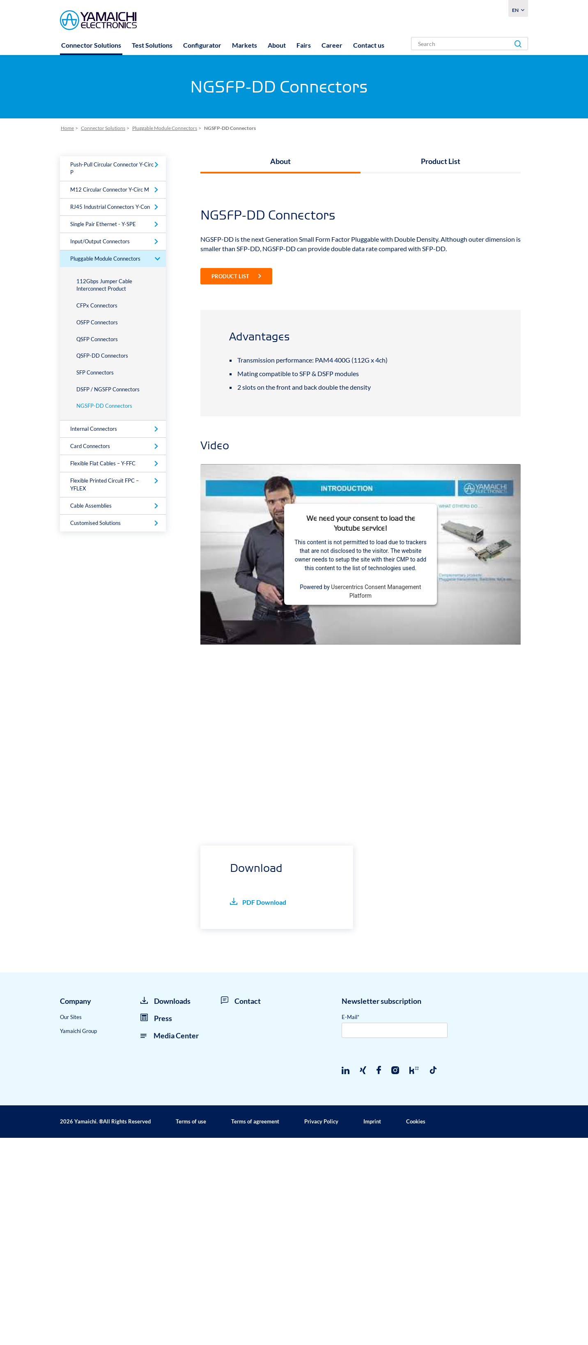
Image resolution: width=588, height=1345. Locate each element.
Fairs (303, 45)
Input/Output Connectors (100, 241)
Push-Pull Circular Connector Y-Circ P (112, 168)
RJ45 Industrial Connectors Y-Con (110, 206)
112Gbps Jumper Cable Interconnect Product (104, 285)
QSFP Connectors (97, 339)
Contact (241, 1208)
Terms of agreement (255, 1328)
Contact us (368, 45)
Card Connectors (90, 446)
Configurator (202, 45)
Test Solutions (152, 45)
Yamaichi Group (78, 1238)
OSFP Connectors (97, 322)
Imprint (372, 1328)
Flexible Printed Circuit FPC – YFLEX (104, 484)
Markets (244, 45)
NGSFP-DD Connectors (104, 405)
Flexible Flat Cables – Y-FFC (103, 463)
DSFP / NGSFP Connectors (108, 389)
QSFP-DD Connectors (102, 355)
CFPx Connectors (96, 305)
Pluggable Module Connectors (105, 258)
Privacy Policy (321, 1328)
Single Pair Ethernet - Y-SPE (103, 224)
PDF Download (258, 1109)
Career (332, 45)
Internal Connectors (93, 428)
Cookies (415, 1328)
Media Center (169, 1242)
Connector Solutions (91, 45)
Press (156, 1225)
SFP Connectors (95, 372)
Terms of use (191, 1328)
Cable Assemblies (91, 505)
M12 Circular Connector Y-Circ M (109, 189)
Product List (440, 161)
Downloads (165, 1208)
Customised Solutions (95, 523)
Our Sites (71, 1224)
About (277, 45)
